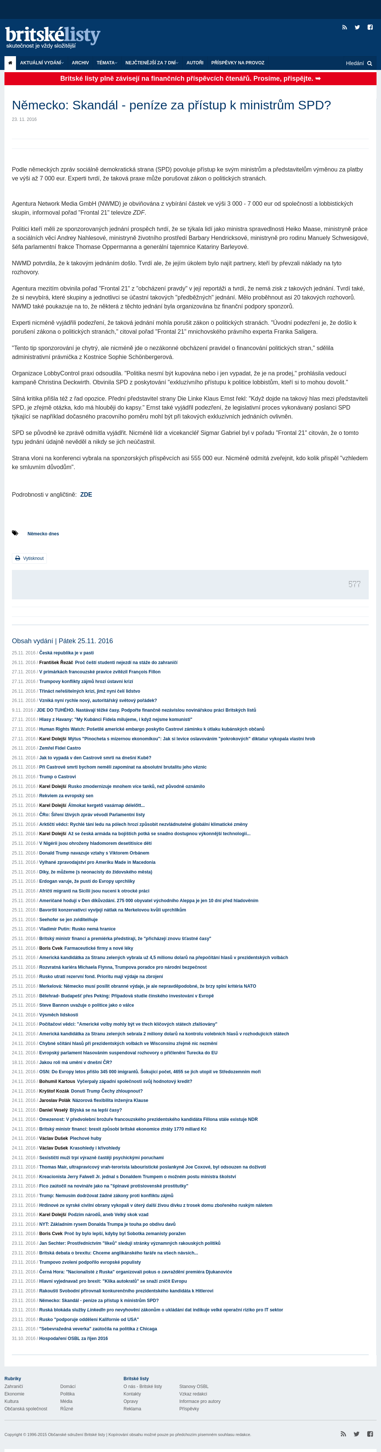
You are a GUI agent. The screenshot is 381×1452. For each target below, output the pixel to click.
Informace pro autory (200, 1401)
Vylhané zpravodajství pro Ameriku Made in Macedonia (97, 862)
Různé (66, 1408)
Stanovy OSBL (194, 1386)
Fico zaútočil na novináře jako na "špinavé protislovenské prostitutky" (113, 1186)
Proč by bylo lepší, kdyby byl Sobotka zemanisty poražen (125, 1233)
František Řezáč (56, 662)
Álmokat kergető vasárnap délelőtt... (106, 805)
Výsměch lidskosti (58, 1014)
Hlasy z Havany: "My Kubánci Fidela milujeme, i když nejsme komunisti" (115, 719)
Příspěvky (189, 1408)
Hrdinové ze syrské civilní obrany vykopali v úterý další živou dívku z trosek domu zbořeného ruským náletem (155, 1205)
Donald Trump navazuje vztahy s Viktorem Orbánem (94, 853)
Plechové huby (86, 1138)
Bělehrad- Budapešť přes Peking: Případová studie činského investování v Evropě (126, 996)
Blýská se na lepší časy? (96, 1110)
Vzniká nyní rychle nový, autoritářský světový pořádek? (98, 700)
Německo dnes (43, 533)
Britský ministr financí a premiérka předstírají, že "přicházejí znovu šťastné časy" (125, 938)
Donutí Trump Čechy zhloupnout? (107, 1091)
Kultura (11, 1401)
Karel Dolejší (52, 738)
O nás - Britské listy (143, 1386)
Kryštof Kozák (54, 1091)
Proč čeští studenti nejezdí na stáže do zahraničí (126, 662)
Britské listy (60, 38)
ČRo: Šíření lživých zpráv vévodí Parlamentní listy (92, 814)
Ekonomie (14, 1394)
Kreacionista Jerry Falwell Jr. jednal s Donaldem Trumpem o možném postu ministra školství (137, 1176)
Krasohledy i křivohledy (95, 1148)
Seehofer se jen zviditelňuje (68, 919)
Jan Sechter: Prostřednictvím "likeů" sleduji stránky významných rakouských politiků (130, 1243)
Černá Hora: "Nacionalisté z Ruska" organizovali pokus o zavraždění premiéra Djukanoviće (135, 1272)
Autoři (195, 62)
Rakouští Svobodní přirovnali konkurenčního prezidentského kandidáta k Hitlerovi (126, 1291)
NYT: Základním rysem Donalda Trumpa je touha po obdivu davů (107, 1224)
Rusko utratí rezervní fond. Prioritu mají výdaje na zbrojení (101, 976)
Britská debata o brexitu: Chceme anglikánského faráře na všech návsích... (118, 1253)
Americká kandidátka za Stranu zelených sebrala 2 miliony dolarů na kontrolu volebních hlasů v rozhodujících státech (164, 1033)
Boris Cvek (51, 948)
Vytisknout (29, 558)
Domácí (68, 1386)
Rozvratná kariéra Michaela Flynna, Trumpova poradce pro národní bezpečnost (122, 967)
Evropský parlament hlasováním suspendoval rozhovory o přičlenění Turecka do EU (128, 1052)
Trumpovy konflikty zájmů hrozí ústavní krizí (86, 681)
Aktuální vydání (42, 62)
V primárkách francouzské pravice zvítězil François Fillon (99, 671)
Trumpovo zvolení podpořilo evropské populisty (90, 1262)
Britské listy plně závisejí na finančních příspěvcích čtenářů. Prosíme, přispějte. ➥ (190, 78)
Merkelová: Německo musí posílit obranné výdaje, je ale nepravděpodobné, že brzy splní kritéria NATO (147, 986)
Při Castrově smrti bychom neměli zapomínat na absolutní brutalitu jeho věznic (122, 767)
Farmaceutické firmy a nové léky (98, 948)
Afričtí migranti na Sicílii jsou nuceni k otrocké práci (94, 891)
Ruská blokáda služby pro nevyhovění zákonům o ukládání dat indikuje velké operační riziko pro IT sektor (161, 1309)
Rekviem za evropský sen (66, 795)
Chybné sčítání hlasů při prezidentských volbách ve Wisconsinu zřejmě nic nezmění (128, 1043)
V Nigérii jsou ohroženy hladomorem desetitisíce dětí (95, 843)
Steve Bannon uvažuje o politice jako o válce (86, 1005)
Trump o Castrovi (57, 776)
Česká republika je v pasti (66, 653)
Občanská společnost (25, 1408)
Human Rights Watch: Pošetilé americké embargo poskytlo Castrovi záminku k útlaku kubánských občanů (152, 729)
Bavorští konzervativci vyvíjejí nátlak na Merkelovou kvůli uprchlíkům (112, 910)
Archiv (80, 62)
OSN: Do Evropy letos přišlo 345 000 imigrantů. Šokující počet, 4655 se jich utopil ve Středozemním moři (150, 1071)
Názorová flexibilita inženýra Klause (110, 1100)
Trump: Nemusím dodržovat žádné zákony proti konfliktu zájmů (106, 1195)
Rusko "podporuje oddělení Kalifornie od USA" (89, 1319)
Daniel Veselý (53, 1110)
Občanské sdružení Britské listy (76, 1434)
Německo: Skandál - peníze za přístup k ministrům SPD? (99, 1300)
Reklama (132, 1408)
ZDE (86, 494)
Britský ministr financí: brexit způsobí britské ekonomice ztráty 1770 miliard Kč (122, 1129)
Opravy (131, 1401)
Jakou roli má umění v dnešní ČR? (75, 1062)
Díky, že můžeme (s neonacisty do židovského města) (95, 872)
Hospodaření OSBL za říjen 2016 (73, 1338)
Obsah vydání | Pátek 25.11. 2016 (62, 641)
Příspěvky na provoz (238, 62)
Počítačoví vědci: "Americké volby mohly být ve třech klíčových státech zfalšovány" (128, 1024)
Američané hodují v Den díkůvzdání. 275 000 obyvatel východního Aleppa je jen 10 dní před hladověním (148, 900)
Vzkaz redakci (193, 1394)
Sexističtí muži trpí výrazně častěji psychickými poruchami (101, 1157)
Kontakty (132, 1394)
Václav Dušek (53, 1138)
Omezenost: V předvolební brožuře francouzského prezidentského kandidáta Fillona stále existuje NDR (148, 1119)
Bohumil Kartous (57, 1081)
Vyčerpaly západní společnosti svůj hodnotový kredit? (134, 1081)
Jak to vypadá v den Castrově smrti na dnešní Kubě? (95, 757)
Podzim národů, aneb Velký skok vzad (108, 1214)
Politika (67, 1394)
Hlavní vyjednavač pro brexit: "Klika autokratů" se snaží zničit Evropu (113, 1281)
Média (66, 1401)
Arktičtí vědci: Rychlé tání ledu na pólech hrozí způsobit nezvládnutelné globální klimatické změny (143, 824)
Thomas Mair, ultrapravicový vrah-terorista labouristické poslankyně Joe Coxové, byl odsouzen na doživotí (152, 1167)
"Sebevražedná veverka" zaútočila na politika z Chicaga (98, 1328)
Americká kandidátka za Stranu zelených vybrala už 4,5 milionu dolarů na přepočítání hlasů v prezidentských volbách (163, 957)
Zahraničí (13, 1386)
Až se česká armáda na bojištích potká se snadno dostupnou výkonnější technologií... (159, 833)
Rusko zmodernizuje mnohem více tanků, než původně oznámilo (136, 786)
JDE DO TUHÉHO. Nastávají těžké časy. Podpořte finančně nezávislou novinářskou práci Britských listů (146, 710)
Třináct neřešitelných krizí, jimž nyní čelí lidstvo (89, 691)
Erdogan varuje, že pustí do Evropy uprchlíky (87, 881)
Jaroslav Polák (54, 1100)
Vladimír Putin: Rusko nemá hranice (77, 929)
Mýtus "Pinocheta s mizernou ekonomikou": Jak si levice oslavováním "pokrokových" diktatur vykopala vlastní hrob (191, 738)
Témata (107, 62)
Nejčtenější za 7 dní (152, 62)
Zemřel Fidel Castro (60, 748)
